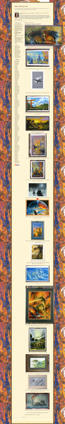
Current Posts (17, 162)
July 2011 (16, 124)
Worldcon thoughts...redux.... (19, 37)
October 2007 (17, 73)
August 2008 (16, 85)
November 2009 (17, 103)
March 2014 (16, 151)
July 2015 (16, 156)
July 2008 (16, 84)
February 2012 (17, 130)
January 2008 (17, 76)
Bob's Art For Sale (17, 46)
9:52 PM (35, 414)
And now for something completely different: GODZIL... (18, 33)
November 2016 (17, 161)
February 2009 (17, 92)
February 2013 (17, 140)
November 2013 (17, 146)
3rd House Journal (17, 57)
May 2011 (16, 123)
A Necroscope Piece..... (18, 40)
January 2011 (17, 118)
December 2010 (17, 117)
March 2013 (16, 141)
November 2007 (17, 74)
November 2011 (17, 128)
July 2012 (16, 134)
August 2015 (16, 157)
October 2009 (17, 102)
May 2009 (16, 96)
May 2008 (16, 81)
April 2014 (16, 152)
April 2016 (16, 158)
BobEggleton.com (17, 47)
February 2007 (17, 63)
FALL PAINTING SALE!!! (18, 24)
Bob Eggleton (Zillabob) (28, 13)
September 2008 (17, 86)
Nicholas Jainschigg (18, 52)
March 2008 (16, 79)
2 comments (38, 414)
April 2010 (16, 108)
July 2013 (16, 144)
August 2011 (16, 125)
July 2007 (16, 69)
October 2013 (17, 145)
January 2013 (17, 139)
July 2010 (16, 112)
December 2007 (17, 75)
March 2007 (16, 64)
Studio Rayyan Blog (17, 51)
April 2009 (16, 95)
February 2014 (17, 150)
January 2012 (17, 129)
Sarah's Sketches (17, 53)
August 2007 (16, 70)
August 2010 (16, 113)
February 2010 (17, 106)
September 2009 (17, 101)
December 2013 (17, 147)
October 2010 (17, 114)
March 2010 (16, 107)
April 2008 (16, 80)
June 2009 (16, 97)
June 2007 (16, 68)
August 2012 (16, 135)
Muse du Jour (17, 48)
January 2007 (17, 62)
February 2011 (17, 119)
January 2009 (17, 91)
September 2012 (17, 136)
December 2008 (17, 90)
